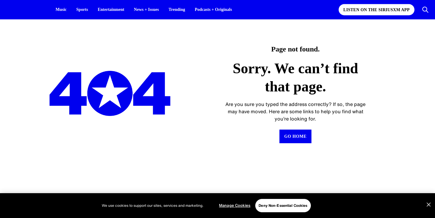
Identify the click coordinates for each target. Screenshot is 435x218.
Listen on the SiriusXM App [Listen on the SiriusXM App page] (376, 10)
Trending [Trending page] (177, 9)
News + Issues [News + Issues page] (146, 9)
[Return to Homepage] (295, 136)
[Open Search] (425, 9)
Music (61, 9)
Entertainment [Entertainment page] (111, 9)
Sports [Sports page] (82, 9)
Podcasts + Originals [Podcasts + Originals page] (213, 9)
